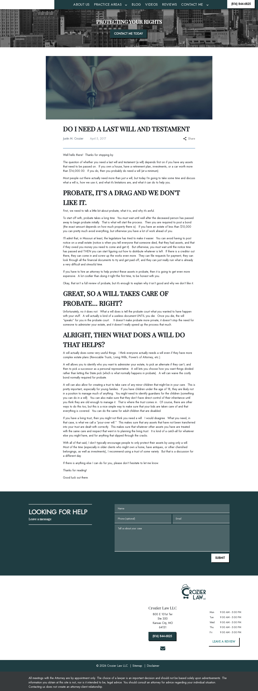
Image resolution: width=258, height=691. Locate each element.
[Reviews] (169, 9)
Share (189, 147)
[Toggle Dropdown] (126, 9)
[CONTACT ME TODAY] (128, 42)
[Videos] (151, 9)
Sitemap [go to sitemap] (137, 674)
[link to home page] (27, 9)
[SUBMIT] (220, 566)
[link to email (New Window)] (162, 657)
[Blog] (136, 9)
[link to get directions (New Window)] (163, 630)
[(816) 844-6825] (241, 8)
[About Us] (81, 9)
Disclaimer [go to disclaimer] (153, 674)
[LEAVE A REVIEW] (223, 650)
